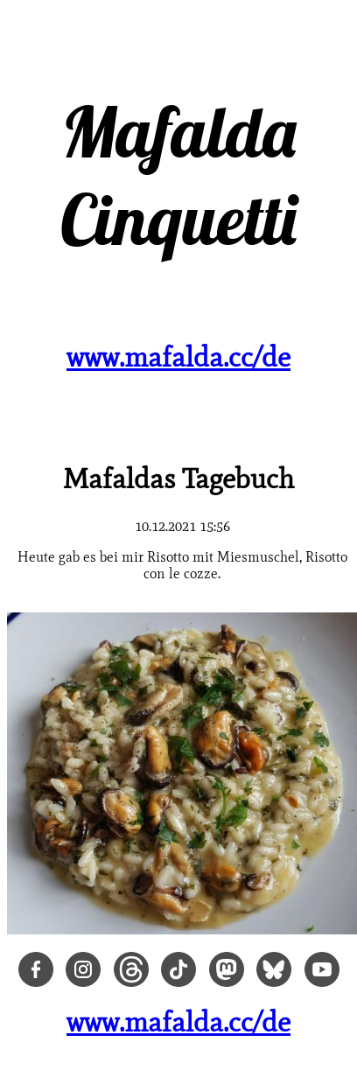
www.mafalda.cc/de (178, 356)
